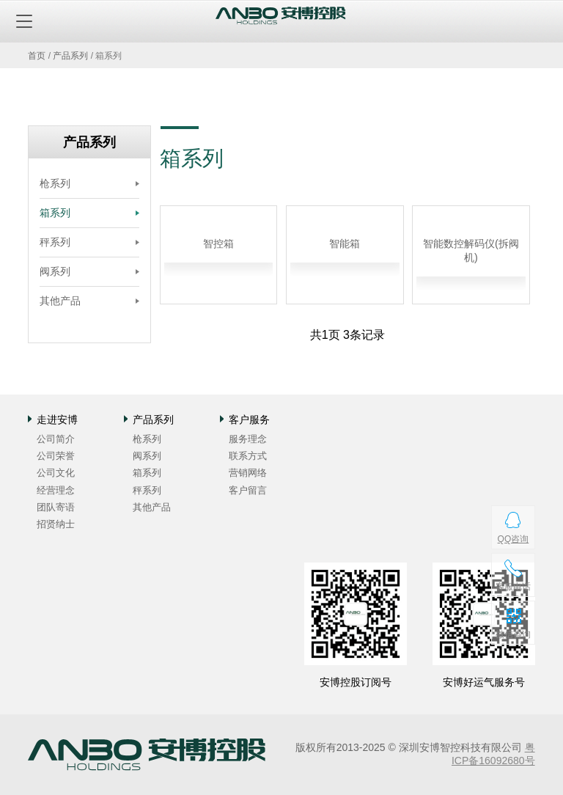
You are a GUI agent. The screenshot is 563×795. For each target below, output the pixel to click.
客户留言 (248, 490)
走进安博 (57, 419)
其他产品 (60, 301)
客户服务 (249, 419)
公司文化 (56, 472)
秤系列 (55, 242)
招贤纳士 (56, 524)
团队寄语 (56, 507)
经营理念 (56, 490)
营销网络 (248, 472)
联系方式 (248, 455)
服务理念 (248, 438)
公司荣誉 (56, 455)
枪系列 (55, 183)
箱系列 (55, 213)
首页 (36, 56)
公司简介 (56, 438)
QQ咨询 (513, 539)
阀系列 (55, 271)
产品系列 (70, 56)
